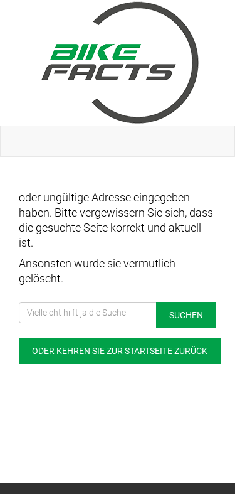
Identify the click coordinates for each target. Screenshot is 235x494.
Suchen (186, 315)
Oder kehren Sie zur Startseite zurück (119, 351)
